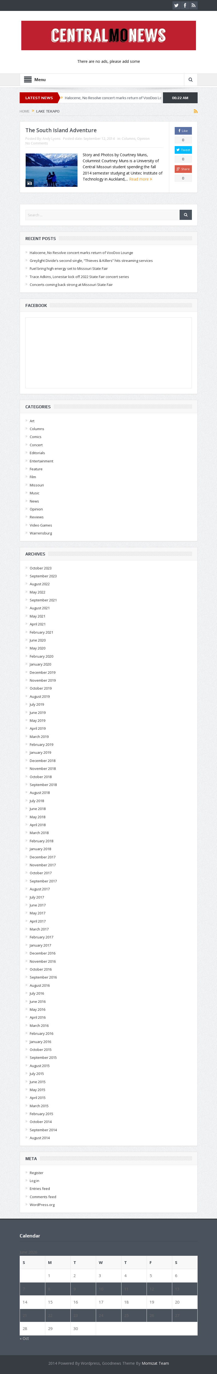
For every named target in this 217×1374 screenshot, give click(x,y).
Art (32, 420)
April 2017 (38, 921)
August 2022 (40, 583)
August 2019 (40, 696)
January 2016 (40, 1041)
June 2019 (38, 712)
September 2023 (43, 576)
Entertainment (41, 461)
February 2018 (41, 840)
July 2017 (37, 897)
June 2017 (38, 905)
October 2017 (41, 872)
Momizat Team (155, 1363)
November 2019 (43, 680)
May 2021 (37, 616)
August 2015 (40, 1065)
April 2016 (38, 1017)
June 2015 (38, 1081)
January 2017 (40, 945)
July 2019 (37, 704)
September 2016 (43, 977)
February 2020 (41, 656)
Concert (36, 444)
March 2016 (39, 1025)
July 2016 (37, 993)
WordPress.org (42, 1204)
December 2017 (42, 857)
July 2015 (37, 1073)
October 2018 (41, 776)
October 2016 (41, 969)
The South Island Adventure (61, 130)
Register (36, 1172)
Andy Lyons (51, 138)
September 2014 (43, 1129)
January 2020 (40, 664)
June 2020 (38, 640)
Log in (34, 1180)
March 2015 (39, 1105)
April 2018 (38, 824)
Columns (128, 138)
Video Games (41, 525)
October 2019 (41, 688)
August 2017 (40, 889)
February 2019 (41, 744)
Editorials (37, 452)
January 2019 (40, 752)
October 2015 (41, 1049)
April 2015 (38, 1097)
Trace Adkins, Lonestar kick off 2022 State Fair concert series (79, 276)
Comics (35, 436)
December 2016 (42, 953)
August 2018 (40, 792)
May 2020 (37, 648)
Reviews (37, 517)
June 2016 (38, 1001)
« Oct (24, 1338)
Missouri (37, 485)
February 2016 (41, 1033)
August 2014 (40, 1137)
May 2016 (37, 1009)
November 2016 (43, 961)
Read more (140, 179)
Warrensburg (41, 533)
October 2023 (41, 568)
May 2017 (37, 913)
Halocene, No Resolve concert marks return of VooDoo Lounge (118, 98)
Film (33, 476)
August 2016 (40, 985)
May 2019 (37, 720)
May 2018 (37, 816)
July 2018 (37, 800)
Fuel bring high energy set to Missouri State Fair (69, 268)
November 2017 (43, 864)
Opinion (143, 138)
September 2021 (43, 600)
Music (34, 492)
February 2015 (41, 1113)
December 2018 (42, 760)
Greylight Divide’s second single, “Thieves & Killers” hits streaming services (91, 260)
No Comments (36, 143)
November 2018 (43, 768)
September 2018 (43, 784)
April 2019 (38, 728)
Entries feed (40, 1188)
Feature (36, 468)
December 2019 (42, 672)
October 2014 (41, 1121)
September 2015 (43, 1057)
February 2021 (41, 632)
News (34, 501)
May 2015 (37, 1089)
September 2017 (43, 881)
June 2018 (38, 808)
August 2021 (40, 607)
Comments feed (43, 1196)
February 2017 (41, 937)
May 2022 (37, 592)
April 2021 (38, 624)
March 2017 (39, 929)
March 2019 (39, 736)
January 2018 (40, 848)
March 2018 (39, 832)
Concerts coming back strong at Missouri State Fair (71, 284)
